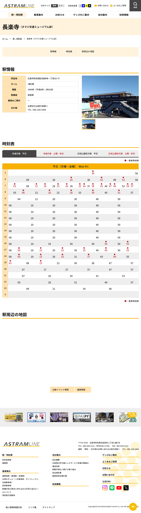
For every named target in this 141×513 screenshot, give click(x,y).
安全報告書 (56, 472)
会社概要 (56, 459)
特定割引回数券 (8, 495)
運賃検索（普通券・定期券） (14, 476)
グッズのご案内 (81, 14)
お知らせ (59, 14)
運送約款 (56, 466)
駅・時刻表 (17, 14)
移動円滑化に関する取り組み (64, 469)
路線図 (5, 463)
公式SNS (106, 481)
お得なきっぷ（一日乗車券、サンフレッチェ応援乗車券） (20, 481)
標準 (54, 5)
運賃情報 (81, 389)
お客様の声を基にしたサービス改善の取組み (70, 463)
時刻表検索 (6, 459)
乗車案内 (38, 14)
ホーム (5, 38)
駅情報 (53, 51)
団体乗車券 (6, 485)
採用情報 (123, 14)
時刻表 (69, 51)
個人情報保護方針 (14, 507)
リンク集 (32, 507)
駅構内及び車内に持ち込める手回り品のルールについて (20, 490)
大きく (61, 5)
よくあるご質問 (118, 5)
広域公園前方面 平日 (87, 153)
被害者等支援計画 (59, 476)
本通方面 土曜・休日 (53, 153)
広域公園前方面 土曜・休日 (121, 153)
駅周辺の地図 (88, 51)
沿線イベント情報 (60, 389)
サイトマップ (49, 507)
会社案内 (102, 14)
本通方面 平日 (19, 153)
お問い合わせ (101, 5)
